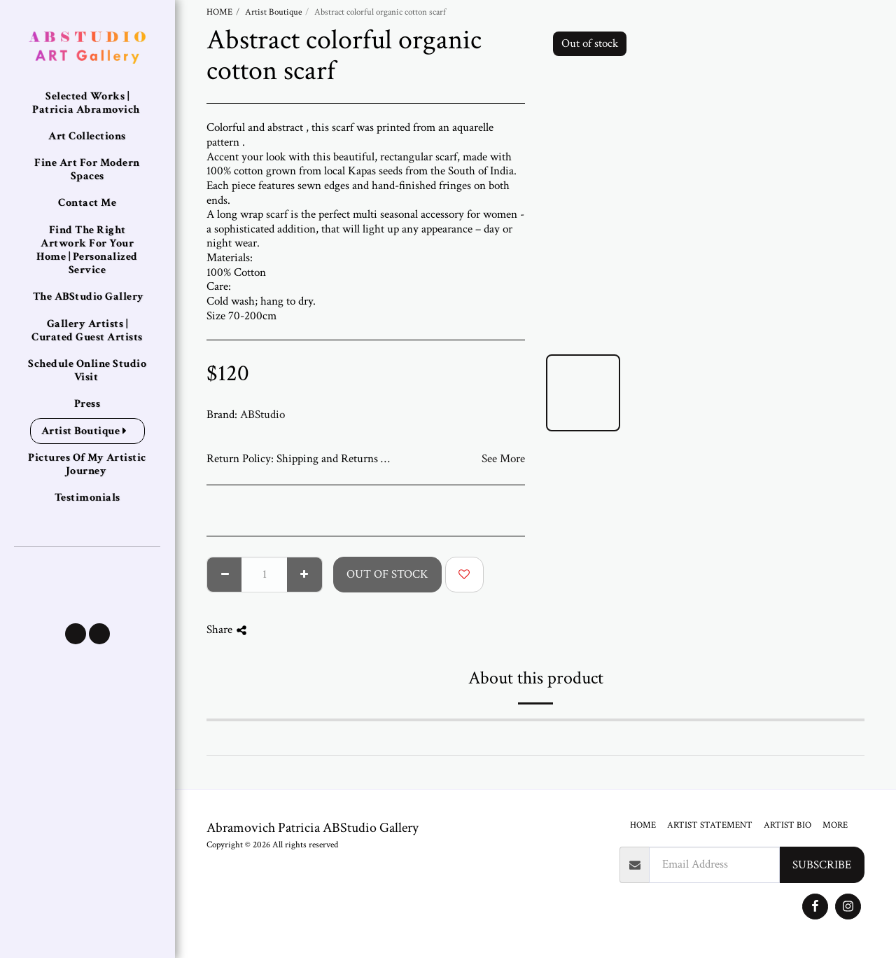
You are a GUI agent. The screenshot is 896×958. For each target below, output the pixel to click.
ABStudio (262, 414)
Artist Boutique (273, 12)
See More (503, 458)
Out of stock (387, 574)
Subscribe (821, 865)
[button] (75, 633)
